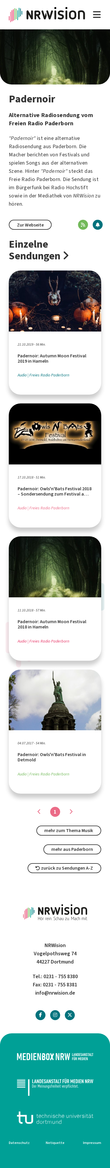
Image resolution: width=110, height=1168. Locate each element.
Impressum (92, 1142)
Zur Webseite (30, 225)
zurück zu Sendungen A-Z (64, 868)
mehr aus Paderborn (72, 849)
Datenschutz (19, 1142)
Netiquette (55, 1142)
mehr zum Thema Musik (68, 830)
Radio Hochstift (69, 187)
